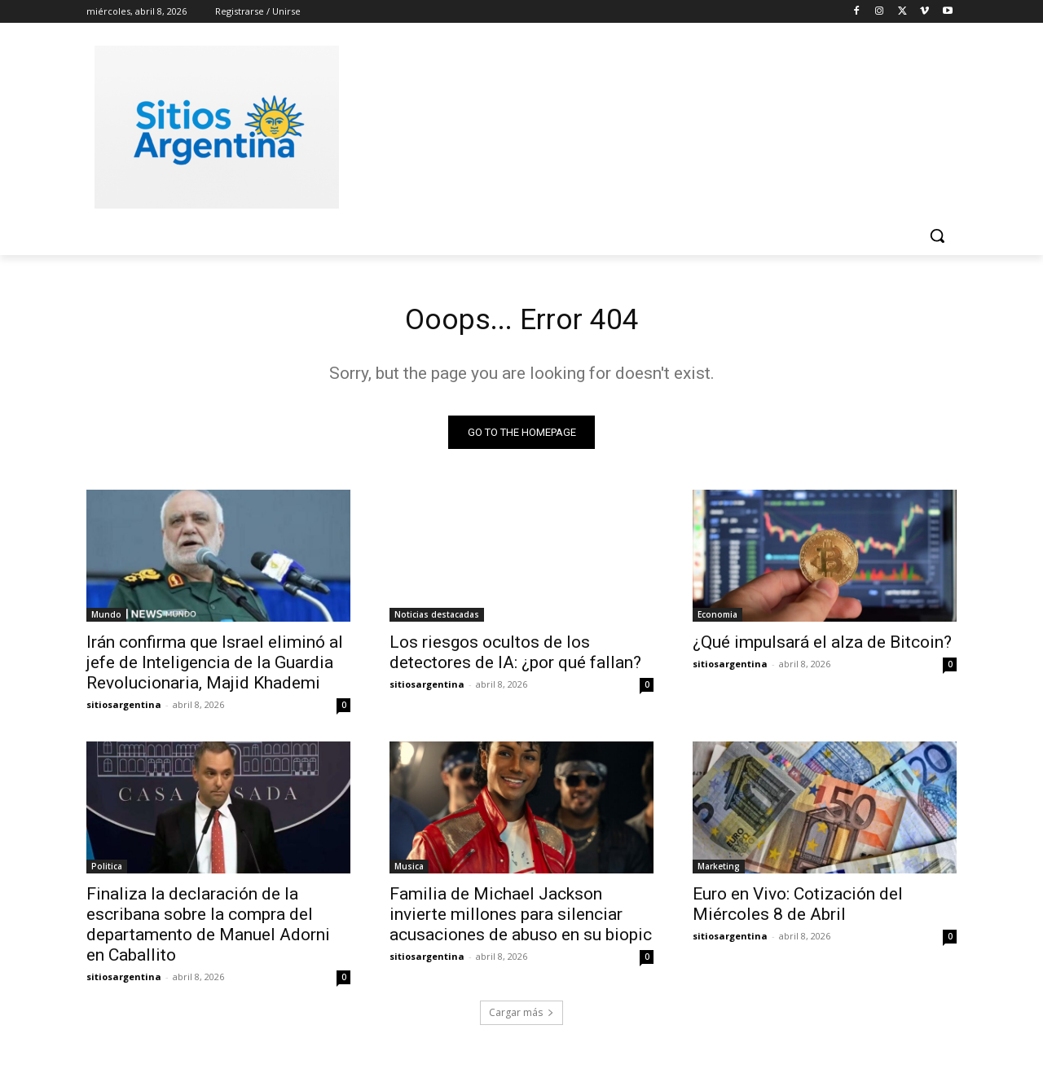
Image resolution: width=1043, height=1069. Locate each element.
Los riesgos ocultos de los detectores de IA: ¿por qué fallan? (515, 657)
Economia (717, 619)
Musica (409, 871)
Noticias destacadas (436, 619)
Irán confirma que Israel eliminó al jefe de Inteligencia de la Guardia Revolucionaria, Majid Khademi (214, 667)
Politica (106, 871)
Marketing (719, 871)
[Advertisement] (643, 124)
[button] (937, 235)
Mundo (106, 619)
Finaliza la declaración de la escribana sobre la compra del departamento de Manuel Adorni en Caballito (208, 929)
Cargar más (521, 1017)
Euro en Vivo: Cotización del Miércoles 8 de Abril (798, 909)
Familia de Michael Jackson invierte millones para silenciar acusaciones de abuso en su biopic (520, 919)
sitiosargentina (123, 709)
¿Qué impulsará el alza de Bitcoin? (822, 647)
